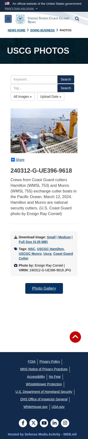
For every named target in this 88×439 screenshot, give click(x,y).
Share (17, 160)
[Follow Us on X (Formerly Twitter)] (33, 423)
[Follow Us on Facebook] (23, 423)
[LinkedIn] (54, 423)
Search (66, 79)
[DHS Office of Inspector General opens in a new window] (44, 399)
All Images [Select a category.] (23, 96)
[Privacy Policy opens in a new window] (49, 361)
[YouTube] (44, 423)
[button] (22, 8)
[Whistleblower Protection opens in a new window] (44, 384)
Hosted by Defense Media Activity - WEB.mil (42, 434)
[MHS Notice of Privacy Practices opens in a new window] (44, 369)
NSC (31, 249)
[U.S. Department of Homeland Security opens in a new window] (43, 392)
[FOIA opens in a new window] (32, 361)
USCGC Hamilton (50, 249)
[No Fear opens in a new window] (55, 376)
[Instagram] (65, 423)
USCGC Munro (30, 254)
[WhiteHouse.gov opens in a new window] (35, 407)
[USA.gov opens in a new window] (58, 407)
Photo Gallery (44, 288)
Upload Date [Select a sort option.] (50, 96)
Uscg (47, 254)
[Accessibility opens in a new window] (36, 376)
